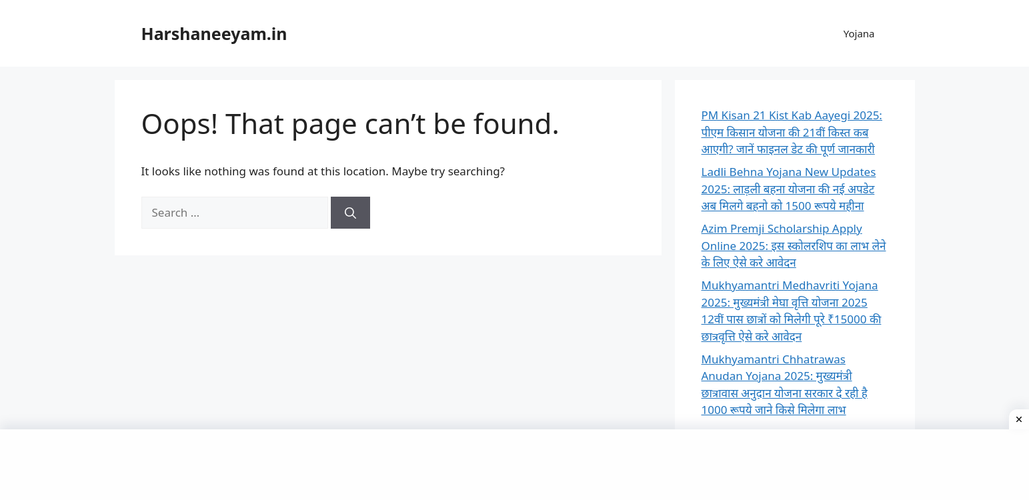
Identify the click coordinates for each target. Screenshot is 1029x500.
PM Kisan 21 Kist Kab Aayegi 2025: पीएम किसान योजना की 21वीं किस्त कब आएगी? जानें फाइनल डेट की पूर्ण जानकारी (792, 132)
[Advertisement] (515, 463)
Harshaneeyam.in (214, 33)
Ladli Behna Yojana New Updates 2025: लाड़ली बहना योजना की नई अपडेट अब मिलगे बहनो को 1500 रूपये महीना (789, 188)
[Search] (350, 213)
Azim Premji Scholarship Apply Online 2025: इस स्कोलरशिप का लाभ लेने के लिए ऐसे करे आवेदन (794, 245)
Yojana (859, 33)
